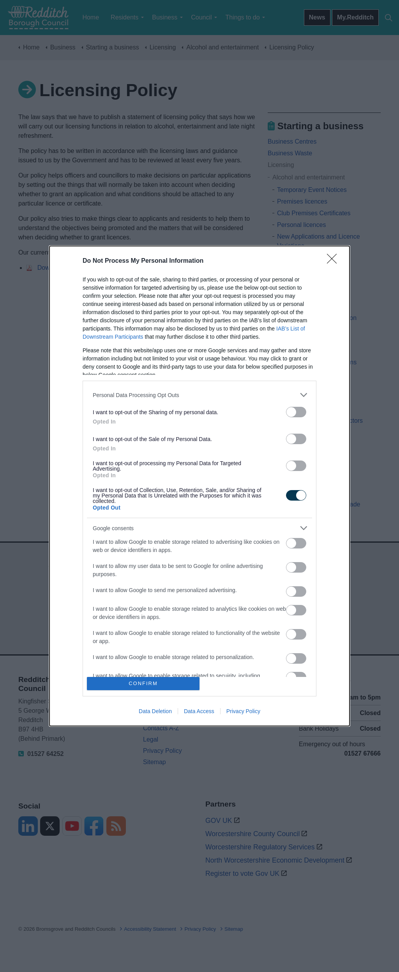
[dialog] (199, 486)
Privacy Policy (243, 711)
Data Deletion (155, 711)
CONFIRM (143, 683)
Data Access (199, 711)
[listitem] (199, 395)
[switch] (296, 412)
